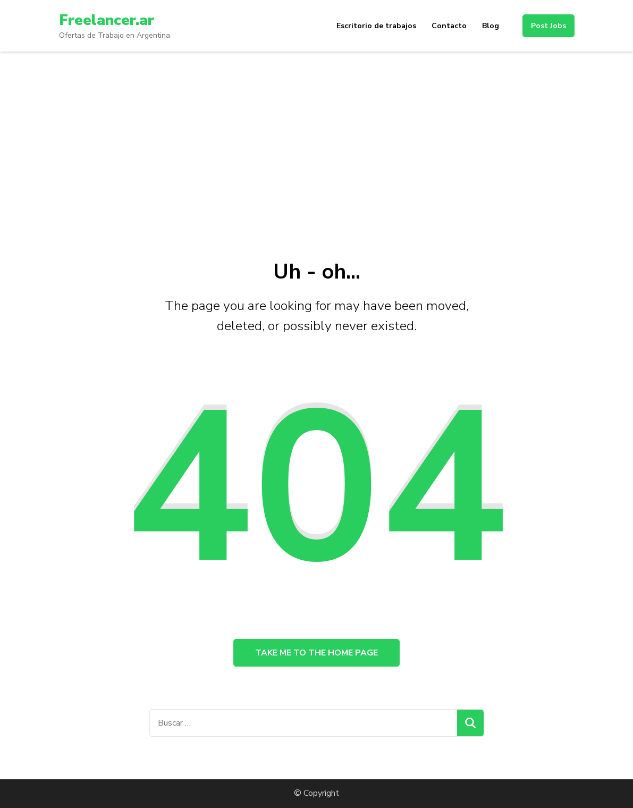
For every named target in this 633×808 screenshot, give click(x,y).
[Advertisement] (316, 131)
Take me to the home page (316, 653)
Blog (490, 26)
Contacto (449, 26)
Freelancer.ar (106, 20)
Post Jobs (548, 26)
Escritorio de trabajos (376, 26)
